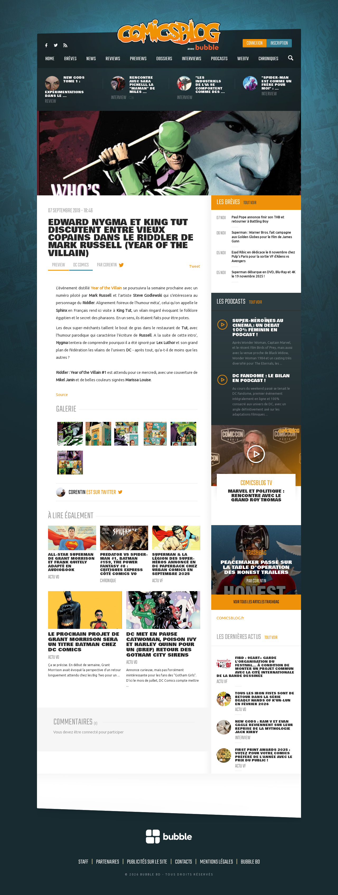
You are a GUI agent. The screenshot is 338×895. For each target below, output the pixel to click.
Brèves (70, 61)
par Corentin (107, 265)
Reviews (113, 61)
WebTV (243, 61)
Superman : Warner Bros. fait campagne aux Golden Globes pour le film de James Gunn (254, 236)
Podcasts (219, 61)
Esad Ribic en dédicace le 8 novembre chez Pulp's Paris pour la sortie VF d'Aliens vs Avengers (256, 256)
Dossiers (164, 61)
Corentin (71, 492)
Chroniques (268, 61)
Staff (83, 862)
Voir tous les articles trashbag (256, 602)
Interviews (191, 61)
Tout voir (249, 202)
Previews (138, 61)
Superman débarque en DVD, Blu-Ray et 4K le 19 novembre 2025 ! (256, 273)
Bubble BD (250, 862)
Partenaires (107, 862)
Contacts (183, 862)
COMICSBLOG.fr (230, 618)
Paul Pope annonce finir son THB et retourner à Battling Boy (250, 218)
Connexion (254, 43)
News (91, 61)
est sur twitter (104, 492)
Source (62, 394)
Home (50, 61)
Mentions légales (216, 862)
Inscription (279, 43)
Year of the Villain (106, 288)
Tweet (194, 266)
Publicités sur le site (147, 862)
